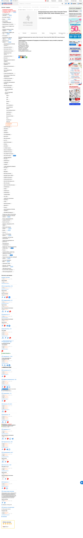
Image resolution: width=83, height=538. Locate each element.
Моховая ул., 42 (6, 414)
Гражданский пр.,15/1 (8, 300)
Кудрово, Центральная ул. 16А (9, 379)
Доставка (60, 0)
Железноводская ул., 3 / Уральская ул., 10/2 (8, 341)
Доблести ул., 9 (6, 314)
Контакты (66, 0)
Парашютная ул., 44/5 (8, 441)
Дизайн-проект (75, 8)
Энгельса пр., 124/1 (7, 464)
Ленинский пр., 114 (7, 393)
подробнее (4, 516)
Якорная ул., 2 (6, 482)
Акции (47, 0)
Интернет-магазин (6, 277)
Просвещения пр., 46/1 (8, 452)
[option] (24, 33)
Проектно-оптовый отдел (8, 507)
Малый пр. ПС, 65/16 (7, 404)
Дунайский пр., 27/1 (7, 328)
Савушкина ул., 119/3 (7, 356)
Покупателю (53, 0)
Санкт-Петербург (5, 0)
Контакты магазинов (7, 275)
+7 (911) (5, 295)
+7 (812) (7, 287)
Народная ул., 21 (6, 429)
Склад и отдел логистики (8, 491)
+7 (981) (5, 282)
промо (14, 155)
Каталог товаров (6, 7)
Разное (80, 0)
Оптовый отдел (74, 0)
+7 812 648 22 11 (14, 0)
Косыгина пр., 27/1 (7, 370)
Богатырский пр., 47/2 (8, 286)
